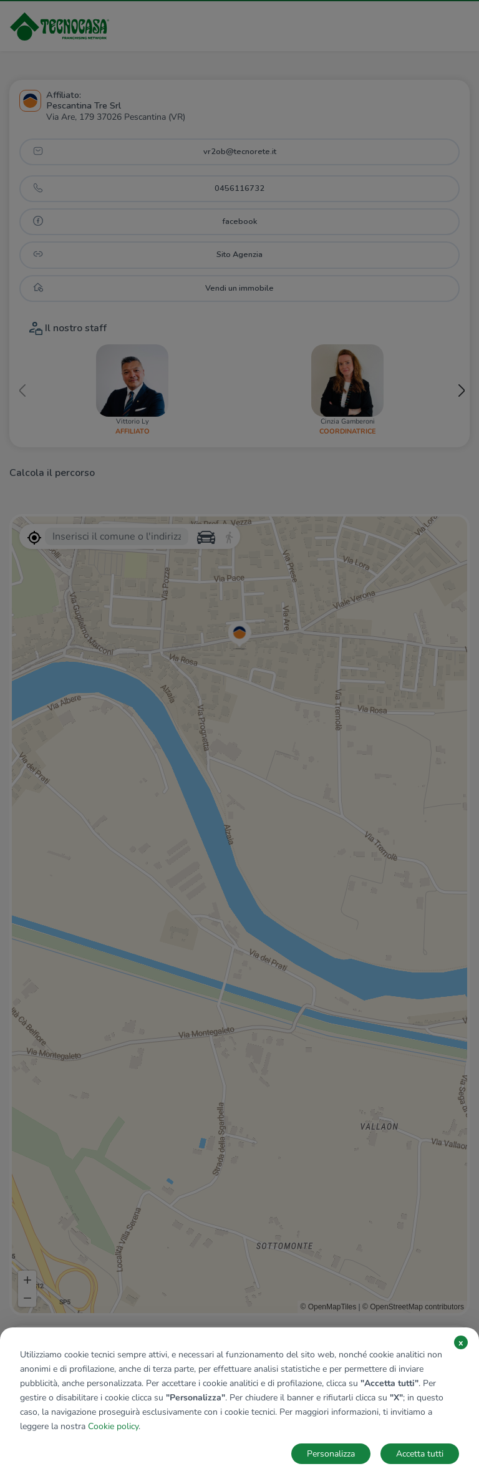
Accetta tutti (419, 1454)
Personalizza (331, 1454)
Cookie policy (113, 1426)
